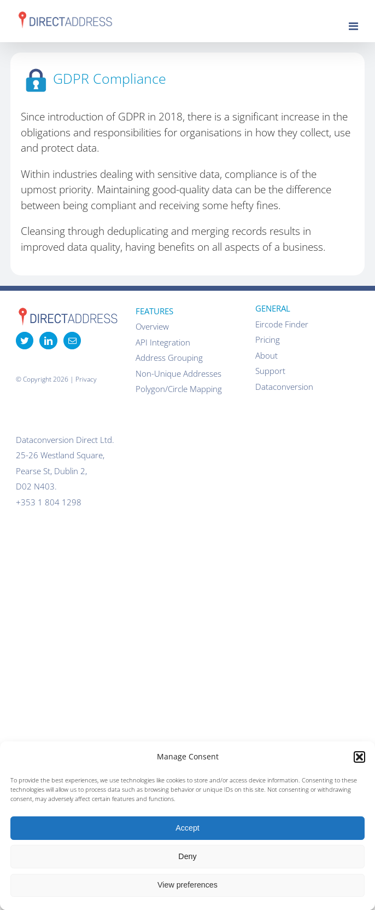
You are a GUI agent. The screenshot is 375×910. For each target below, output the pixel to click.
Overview (152, 326)
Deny (187, 856)
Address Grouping (169, 357)
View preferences (187, 884)
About (266, 355)
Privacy (86, 379)
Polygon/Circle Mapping (179, 388)
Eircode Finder (281, 324)
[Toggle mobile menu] (354, 26)
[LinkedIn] (48, 340)
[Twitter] (24, 340)
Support (270, 370)
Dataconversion (284, 386)
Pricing (267, 339)
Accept (187, 827)
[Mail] (72, 340)
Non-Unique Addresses (178, 373)
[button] (359, 757)
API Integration (163, 342)
